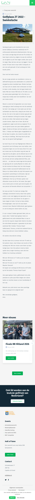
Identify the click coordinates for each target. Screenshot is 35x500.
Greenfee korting (9, 430)
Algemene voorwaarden (16, 487)
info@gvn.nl (8, 475)
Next (31, 33)
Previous (4, 33)
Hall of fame (10, 454)
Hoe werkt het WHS (10, 432)
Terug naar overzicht (10, 10)
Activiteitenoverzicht (11, 425)
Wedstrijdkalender (10, 427)
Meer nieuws (17, 373)
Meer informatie (20, 497)
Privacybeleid (12, 490)
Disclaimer (22, 490)
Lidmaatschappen (17, 401)
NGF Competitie (9, 435)
